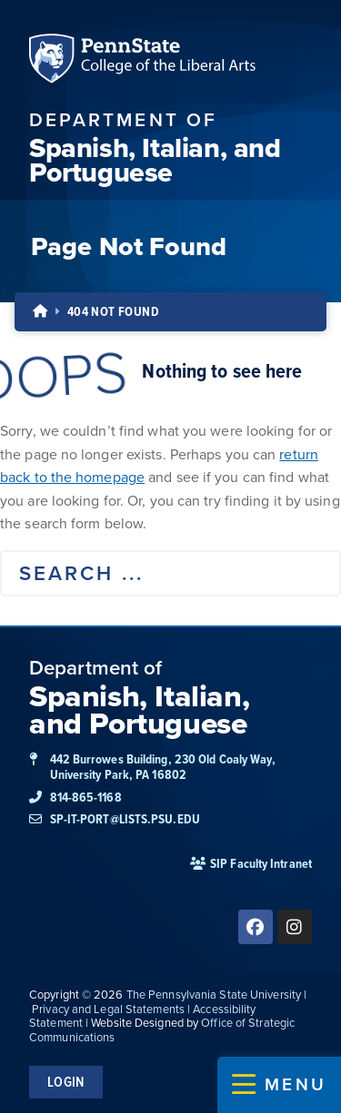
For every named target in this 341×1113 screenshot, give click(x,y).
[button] (279, 1084)
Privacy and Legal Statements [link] (108, 1009)
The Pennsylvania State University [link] (213, 994)
